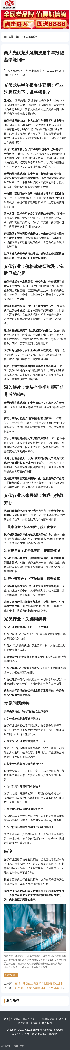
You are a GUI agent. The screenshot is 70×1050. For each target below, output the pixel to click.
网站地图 (53, 1033)
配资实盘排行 (11, 975)
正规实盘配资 (47, 1019)
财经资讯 (61, 1019)
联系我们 (23, 1023)
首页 (18, 36)
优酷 (22, 1046)
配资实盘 (16, 1019)
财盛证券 (37, 1029)
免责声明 (35, 1023)
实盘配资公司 (31, 36)
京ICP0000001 (40, 1033)
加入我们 (47, 1023)
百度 (16, 1046)
